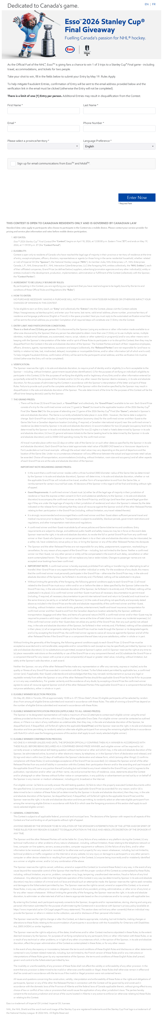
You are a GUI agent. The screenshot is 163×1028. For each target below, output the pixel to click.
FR (154, 4)
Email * (11, 123)
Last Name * (90, 105)
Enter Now (137, 197)
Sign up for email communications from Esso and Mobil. (53, 163)
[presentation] (34, 181)
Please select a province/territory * (28, 141)
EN (147, 4)
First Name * (15, 105)
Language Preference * (97, 141)
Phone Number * (93, 123)
